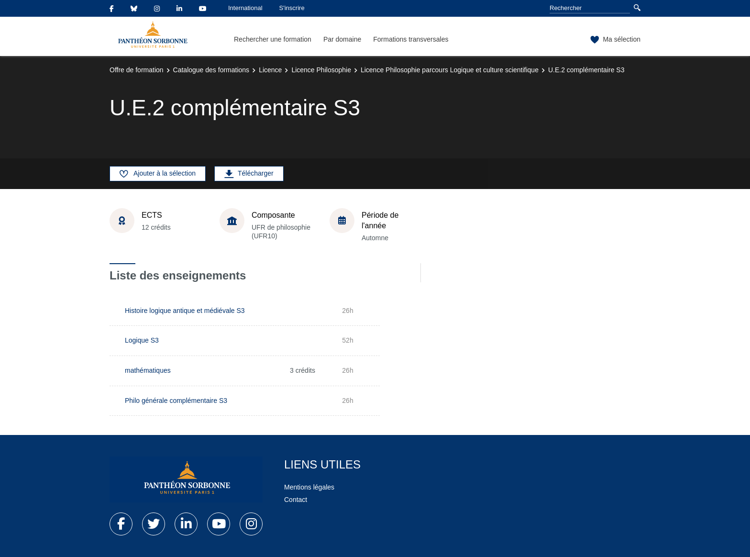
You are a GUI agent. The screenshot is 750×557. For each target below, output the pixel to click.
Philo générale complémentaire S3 (176, 400)
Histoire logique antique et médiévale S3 (185, 310)
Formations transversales (410, 39)
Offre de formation (137, 70)
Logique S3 (142, 340)
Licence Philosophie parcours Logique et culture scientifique (450, 70)
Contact (295, 499)
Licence (270, 70)
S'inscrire (292, 7)
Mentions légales (309, 487)
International (245, 7)
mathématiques (148, 370)
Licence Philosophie (321, 70)
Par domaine (342, 39)
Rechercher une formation (272, 39)
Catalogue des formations (211, 70)
